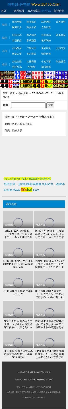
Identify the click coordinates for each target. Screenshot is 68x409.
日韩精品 (46, 35)
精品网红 (46, 21)
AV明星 (31, 67)
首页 (12, 93)
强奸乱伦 (17, 67)
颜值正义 (17, 27)
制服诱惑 (60, 61)
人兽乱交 (46, 27)
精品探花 (31, 21)
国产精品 (31, 35)
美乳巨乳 (46, 48)
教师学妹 (46, 40)
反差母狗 (60, 21)
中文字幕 (46, 61)
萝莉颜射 (31, 40)
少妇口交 (60, 48)
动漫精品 (17, 40)
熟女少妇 (31, 27)
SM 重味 (31, 53)
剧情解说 (46, 67)
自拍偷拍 (17, 48)
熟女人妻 (17, 53)
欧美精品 (60, 35)
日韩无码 (17, 35)
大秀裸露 (31, 61)
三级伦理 (31, 48)
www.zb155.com (45, 4)
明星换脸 (46, 53)
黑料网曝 (17, 21)
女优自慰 (17, 61)
